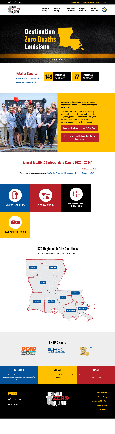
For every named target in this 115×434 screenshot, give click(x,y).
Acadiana (51, 316)
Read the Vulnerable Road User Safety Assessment (79, 137)
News (97, 2)
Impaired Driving (57, 9)
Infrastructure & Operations (72, 9)
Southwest (37, 316)
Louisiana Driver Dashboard (25, 82)
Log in (14, 409)
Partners (103, 2)
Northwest (33, 282)
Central (43, 298)
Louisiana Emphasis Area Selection (27, 78)
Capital (63, 312)
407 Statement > (13, 420)
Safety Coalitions (94, 9)
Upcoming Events (75, 2)
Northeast (53, 282)
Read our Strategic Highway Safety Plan (79, 128)
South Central (71, 326)
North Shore (75, 308)
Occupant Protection (82, 9)
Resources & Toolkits (88, 2)
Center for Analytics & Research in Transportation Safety (70, 214)
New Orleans (83, 324)
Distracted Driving (45, 9)
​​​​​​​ (20, 414)
